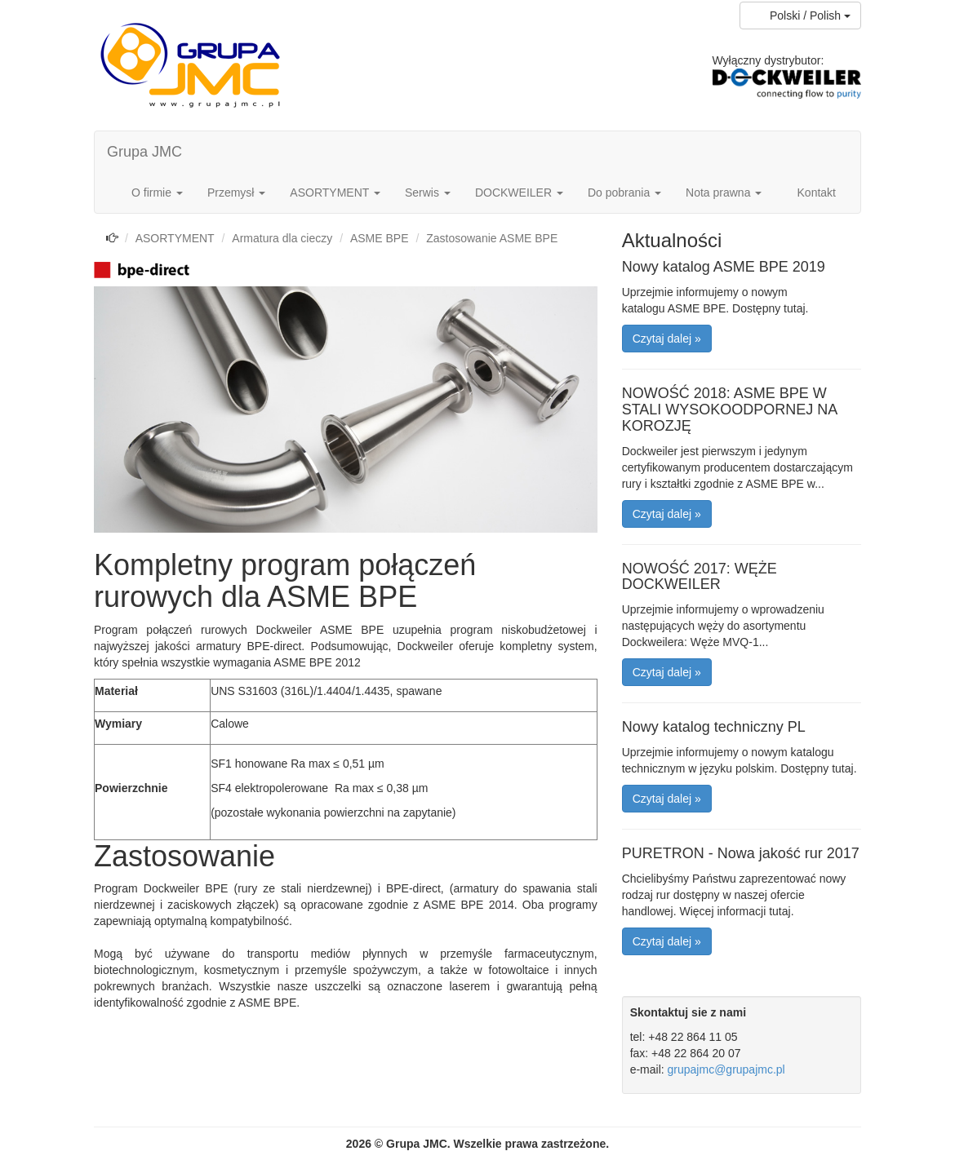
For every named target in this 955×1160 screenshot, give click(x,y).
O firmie (157, 192)
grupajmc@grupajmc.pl (726, 1069)
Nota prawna (724, 192)
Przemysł (236, 192)
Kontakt (816, 192)
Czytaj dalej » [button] (667, 338)
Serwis (428, 192)
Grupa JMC (144, 152)
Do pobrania (624, 192)
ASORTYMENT (335, 192)
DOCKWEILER (519, 192)
